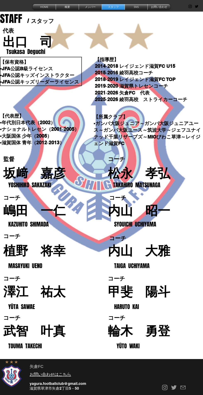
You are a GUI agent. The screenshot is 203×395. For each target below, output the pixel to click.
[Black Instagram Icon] (190, 6)
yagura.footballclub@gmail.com (58, 383)
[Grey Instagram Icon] (164, 387)
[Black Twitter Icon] (196, 6)
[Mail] (183, 387)
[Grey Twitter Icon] (174, 387)
